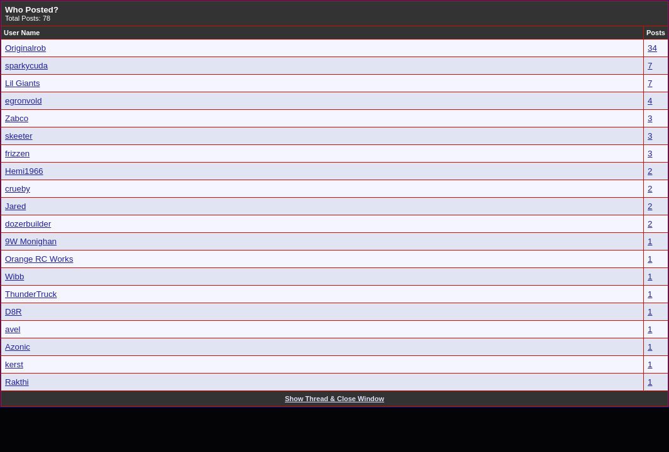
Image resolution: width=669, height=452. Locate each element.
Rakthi (17, 382)
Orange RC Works (39, 259)
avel (12, 329)
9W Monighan (30, 241)
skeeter (19, 136)
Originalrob (25, 48)
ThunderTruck (30, 294)
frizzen (17, 153)
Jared (15, 206)
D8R (13, 311)
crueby (17, 188)
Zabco (16, 118)
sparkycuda (26, 65)
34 (652, 48)
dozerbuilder (28, 224)
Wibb (14, 276)
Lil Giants (22, 83)
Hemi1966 (24, 171)
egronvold (23, 100)
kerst (14, 364)
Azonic (17, 347)
